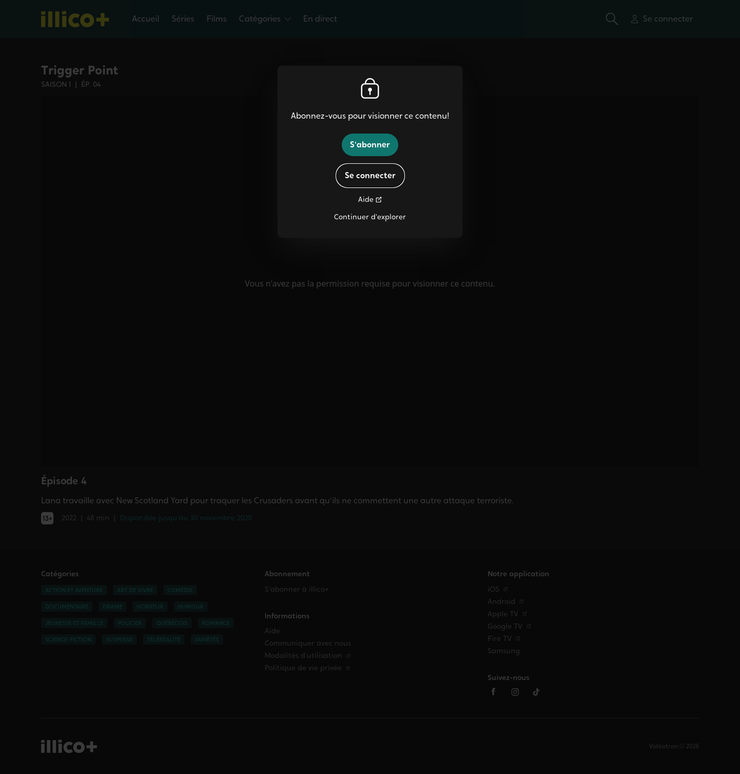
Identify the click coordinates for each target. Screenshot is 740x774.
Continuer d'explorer (370, 217)
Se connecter (370, 175)
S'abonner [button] (370, 144)
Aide (366, 199)
